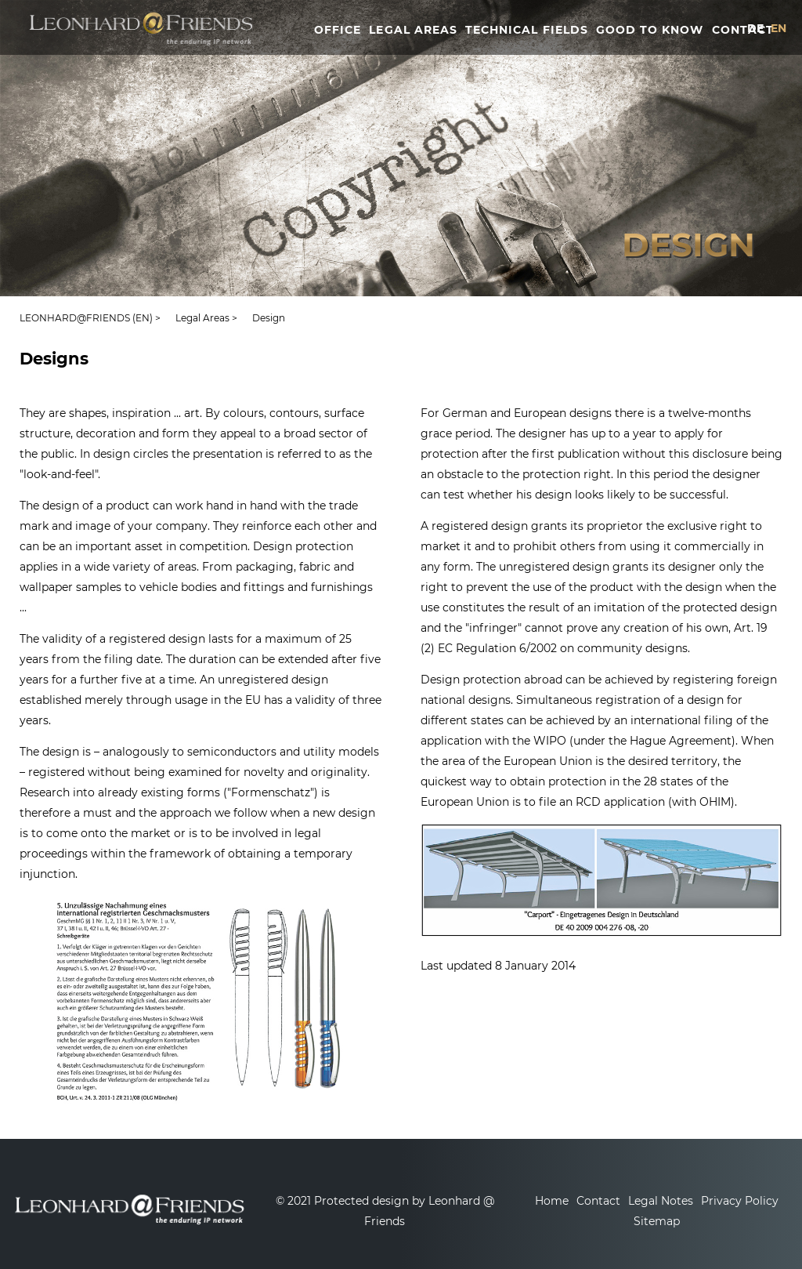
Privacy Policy (740, 1201)
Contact (598, 1201)
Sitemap (657, 1221)
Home (552, 1201)
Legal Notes (660, 1201)
